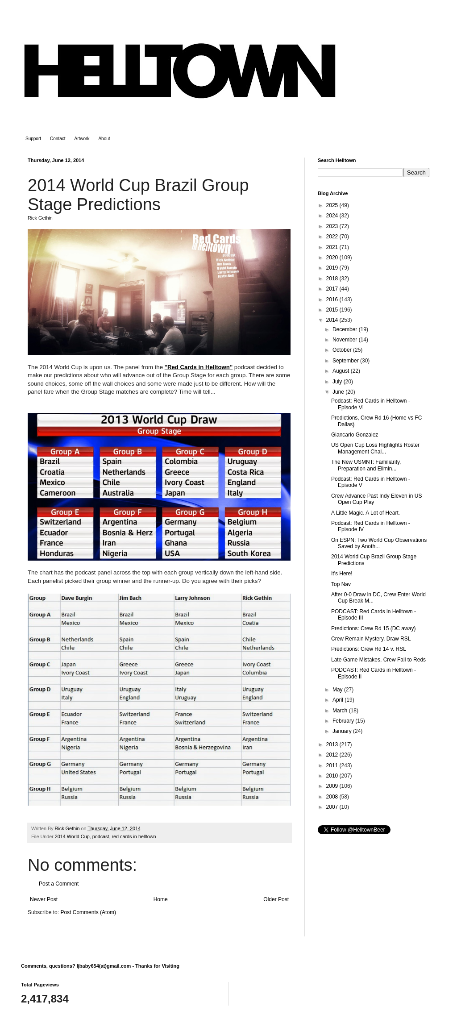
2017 (333, 289)
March (340, 710)
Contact (57, 138)
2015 (333, 310)
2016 (333, 299)
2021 (333, 247)
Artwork (82, 138)
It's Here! (342, 573)
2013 (333, 744)
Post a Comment (59, 884)
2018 (333, 278)
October (342, 350)
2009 (333, 786)
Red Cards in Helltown (198, 367)
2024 (333, 215)
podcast (100, 836)
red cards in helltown (134, 836)
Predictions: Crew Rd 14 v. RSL (368, 649)
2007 (333, 807)
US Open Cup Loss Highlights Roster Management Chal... (375, 448)
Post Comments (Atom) (88, 912)
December (345, 329)
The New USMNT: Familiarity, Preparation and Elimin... (366, 465)
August (341, 371)
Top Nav (341, 584)
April (338, 700)
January (342, 731)
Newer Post (44, 899)
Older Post (276, 899)
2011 (333, 765)
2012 (333, 755)
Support (33, 138)
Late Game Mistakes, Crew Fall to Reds (378, 660)
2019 (333, 268)
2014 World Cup (72, 836)
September (346, 361)
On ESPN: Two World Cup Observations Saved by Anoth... (379, 543)
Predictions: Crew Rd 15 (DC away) (373, 628)
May (338, 689)
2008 (333, 797)
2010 (333, 776)
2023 (333, 226)
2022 (333, 236)
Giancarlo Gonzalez (354, 435)
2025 (333, 205)
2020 (333, 257)
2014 (333, 320)
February (343, 721)
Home (161, 899)
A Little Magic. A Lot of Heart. (365, 513)
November (345, 340)
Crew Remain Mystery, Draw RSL (371, 639)
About (104, 138)
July (338, 381)
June (338, 392)
